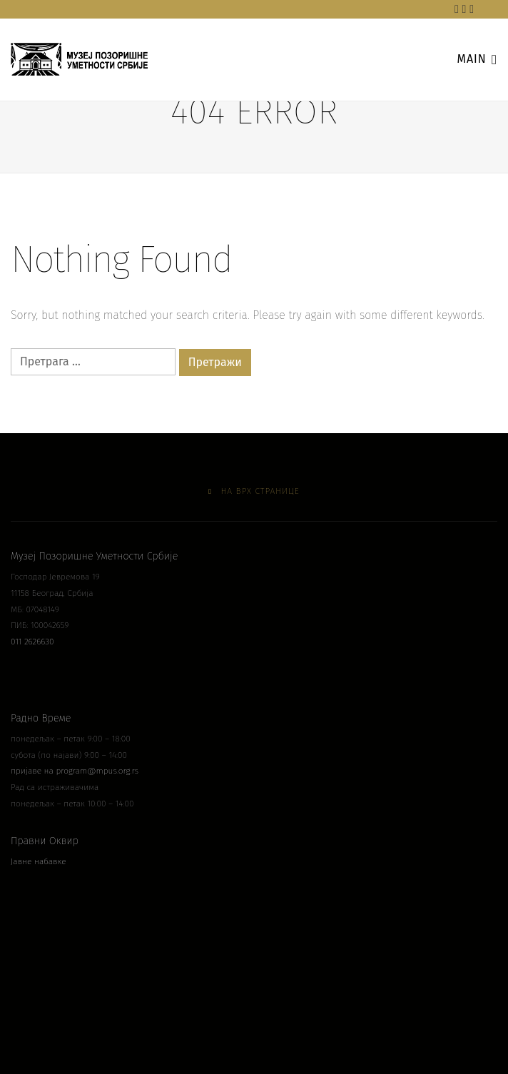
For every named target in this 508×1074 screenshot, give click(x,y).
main (477, 58)
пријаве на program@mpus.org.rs (74, 771)
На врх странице (254, 491)
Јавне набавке (38, 861)
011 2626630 (32, 642)
